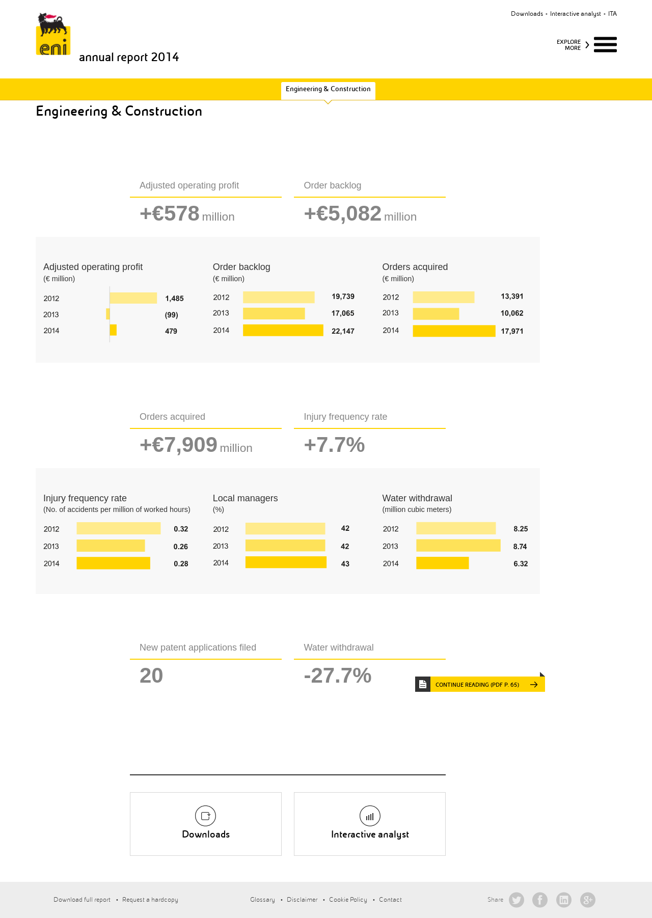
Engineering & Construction (328, 89)
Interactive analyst (575, 13)
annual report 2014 (129, 57)
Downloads (527, 13)
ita (612, 13)
